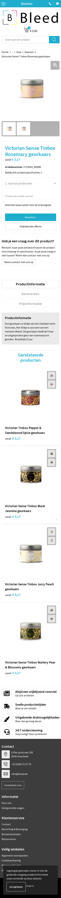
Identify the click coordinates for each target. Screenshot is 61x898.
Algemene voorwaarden (15, 855)
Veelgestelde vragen (13, 808)
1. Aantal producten (18, 183)
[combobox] (25, 39)
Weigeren (30, 886)
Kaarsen (29, 52)
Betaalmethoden (11, 834)
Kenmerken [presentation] (30, 294)
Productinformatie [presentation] (30, 284)
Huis (18, 52)
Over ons (6, 803)
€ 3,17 (12, 438)
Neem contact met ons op (18, 262)
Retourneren (9, 839)
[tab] (30, 284)
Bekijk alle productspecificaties (23, 172)
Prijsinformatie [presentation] (30, 303)
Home (5, 52)
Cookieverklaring (11, 860)
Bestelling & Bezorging (15, 829)
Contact (6, 824)
